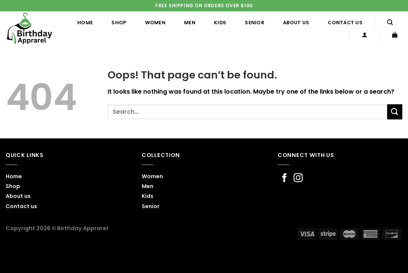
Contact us (345, 22)
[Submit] (394, 111)
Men (189, 22)
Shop (118, 22)
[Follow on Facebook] (284, 178)
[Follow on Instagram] (298, 178)
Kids (220, 22)
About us (296, 22)
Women (155, 22)
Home (85, 22)
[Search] (390, 22)
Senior (254, 22)
